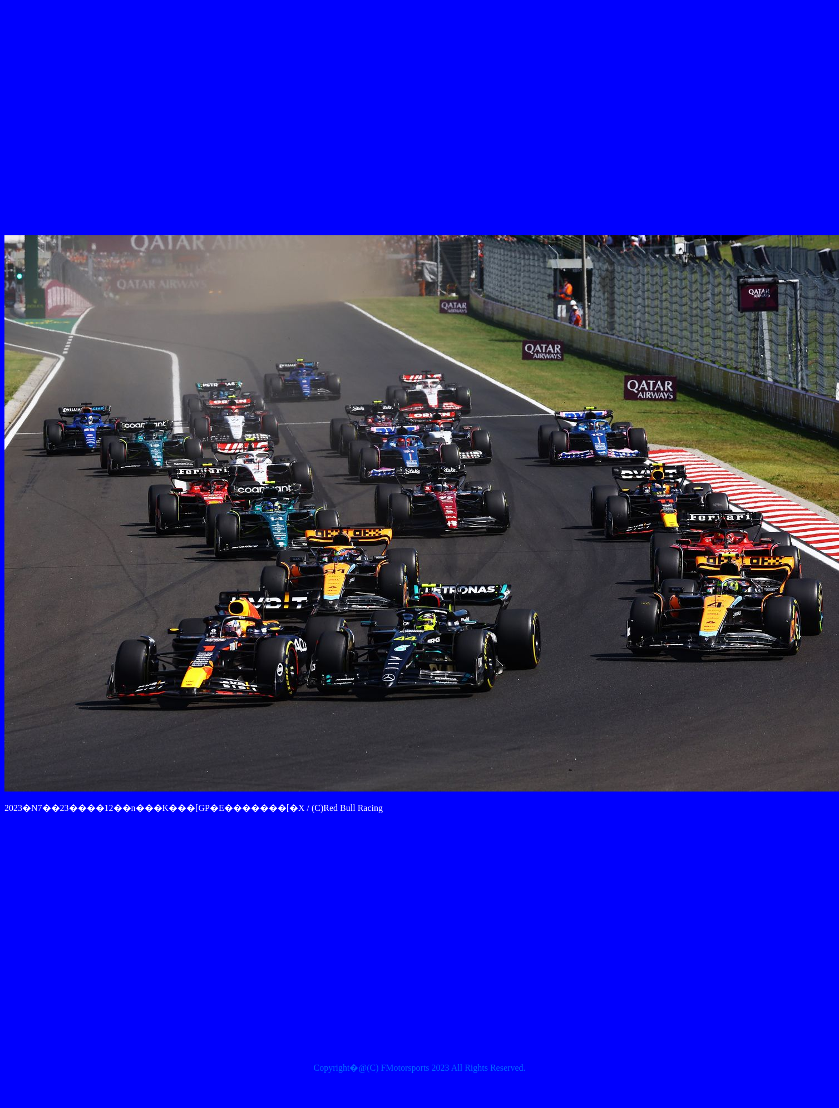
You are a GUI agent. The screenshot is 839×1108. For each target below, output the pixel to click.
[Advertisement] (388, 120)
